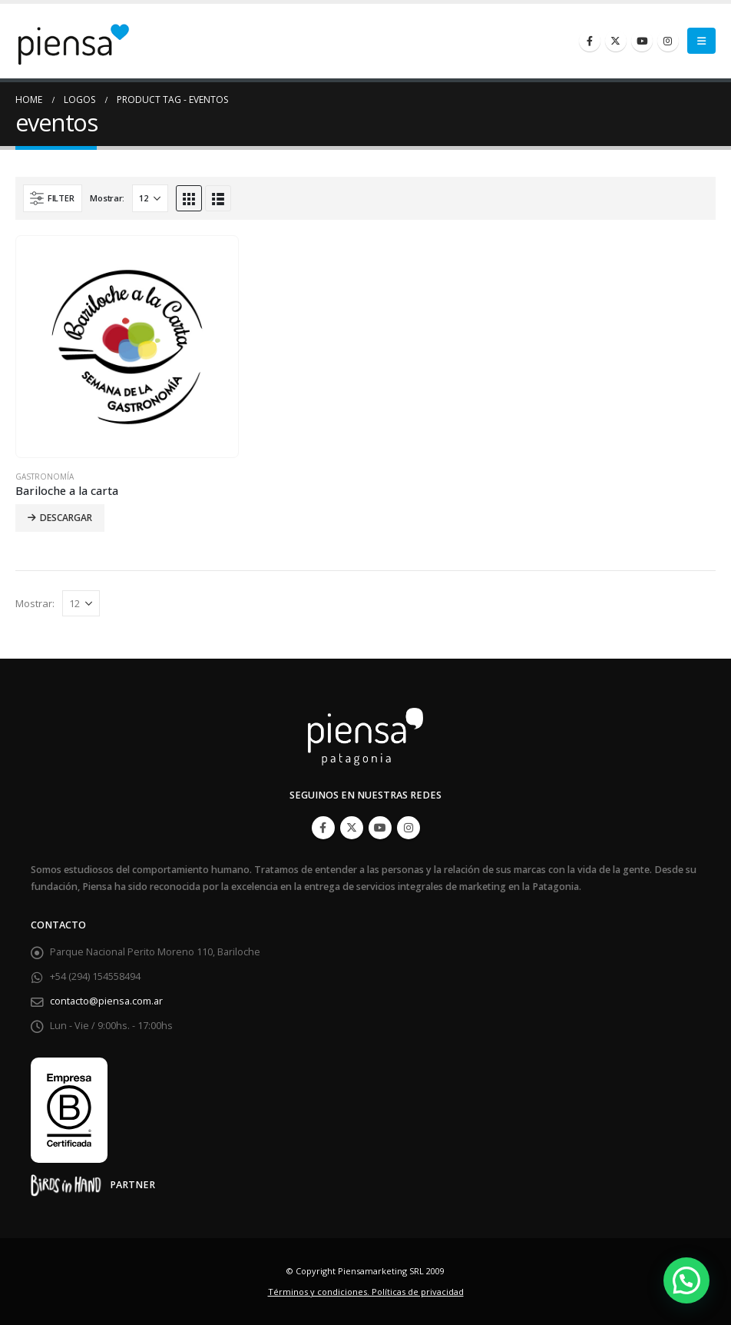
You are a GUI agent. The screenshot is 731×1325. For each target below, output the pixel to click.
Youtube (380, 827)
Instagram (408, 827)
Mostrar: (107, 198)
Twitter (351, 827)
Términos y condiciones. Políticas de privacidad (366, 1291)
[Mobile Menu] (701, 41)
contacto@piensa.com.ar (106, 1001)
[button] (686, 1280)
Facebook (323, 827)
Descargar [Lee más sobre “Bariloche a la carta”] (66, 517)
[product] (127, 347)
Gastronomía (44, 476)
